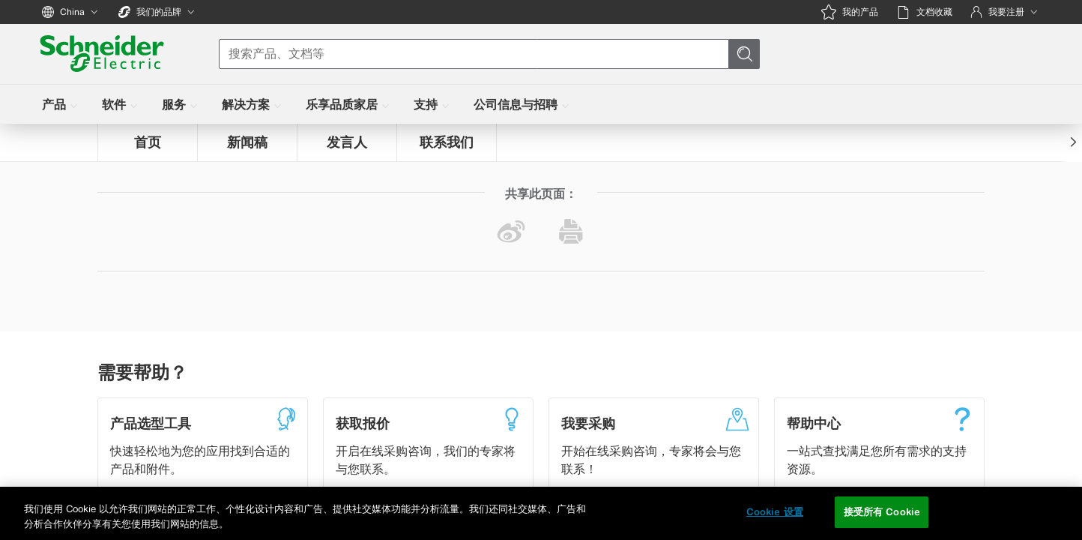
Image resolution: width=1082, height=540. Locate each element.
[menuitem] (61, 104)
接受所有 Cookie (882, 512)
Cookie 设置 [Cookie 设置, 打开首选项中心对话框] (774, 512)
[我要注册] (1005, 12)
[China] (71, 12)
